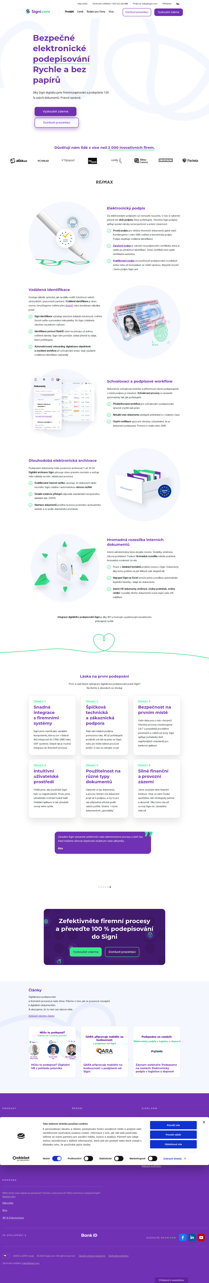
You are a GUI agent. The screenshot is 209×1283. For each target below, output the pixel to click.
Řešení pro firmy (96, 11)
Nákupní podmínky (151, 1166)
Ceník (80, 11)
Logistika (112, 1128)
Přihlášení (166, 3)
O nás (145, 1121)
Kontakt (146, 1128)
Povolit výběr (173, 1252)
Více (111, 11)
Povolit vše (173, 1243)
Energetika (77, 1136)
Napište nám (9, 1196)
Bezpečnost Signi (151, 1158)
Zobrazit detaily (172, 1276)
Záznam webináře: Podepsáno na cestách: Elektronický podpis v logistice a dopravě (156, 1068)
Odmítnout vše (173, 1262)
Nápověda (82, 3)
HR (73, 1143)
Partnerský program (152, 1143)
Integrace (7, 1143)
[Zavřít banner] (204, 1240)
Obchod (111, 1121)
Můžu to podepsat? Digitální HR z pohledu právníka (50, 1066)
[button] (98, 887)
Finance (76, 1128)
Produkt (69, 11)
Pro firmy (7, 1136)
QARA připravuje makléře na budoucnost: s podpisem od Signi (102, 1068)
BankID (69, 305)
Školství (111, 1136)
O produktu (8, 1121)
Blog (4, 1210)
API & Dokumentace (13, 1217)
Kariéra (145, 1136)
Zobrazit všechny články (42, 1016)
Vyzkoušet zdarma (168, 12)
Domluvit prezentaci (136, 12)
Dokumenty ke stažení (153, 1151)
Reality (75, 1121)
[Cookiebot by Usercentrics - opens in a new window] (21, 1276)
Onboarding (8, 1151)
